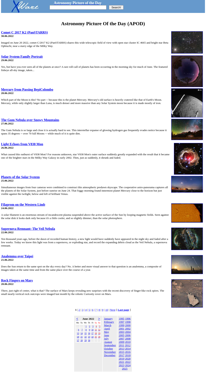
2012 (128, 345)
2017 (121, 355)
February (109, 321)
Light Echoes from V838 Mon (22, 144)
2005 (121, 335)
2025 (124, 368)
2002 (128, 328)
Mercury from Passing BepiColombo (27, 89)
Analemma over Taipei (17, 256)
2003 (121, 331)
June (106, 335)
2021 (121, 361)
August (108, 341)
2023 (121, 365)
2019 (121, 358)
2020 (128, 358)
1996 (128, 318)
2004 (128, 331)
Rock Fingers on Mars (17, 280)
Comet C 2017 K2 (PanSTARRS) (24, 32)
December (109, 355)
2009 (121, 341)
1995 (121, 318)
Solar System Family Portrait (22, 56)
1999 (121, 325)
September (110, 345)
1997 (121, 321)
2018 (128, 355)
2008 (128, 338)
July (106, 338)
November (110, 351)
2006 (128, 335)
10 (106, 309)
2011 (121, 345)
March (107, 325)
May (106, 331)
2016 (128, 351)
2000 (128, 325)
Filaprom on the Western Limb (23, 204)
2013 (121, 348)
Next (112, 309)
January (108, 318)
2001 (121, 328)
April (107, 328)
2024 (128, 365)
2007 (121, 338)
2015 (121, 351)
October (108, 348)
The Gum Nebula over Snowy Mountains (30, 120)
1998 (128, 321)
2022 (128, 361)
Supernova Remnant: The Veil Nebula (28, 228)
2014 (128, 348)
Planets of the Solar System (20, 177)
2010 (128, 341)
